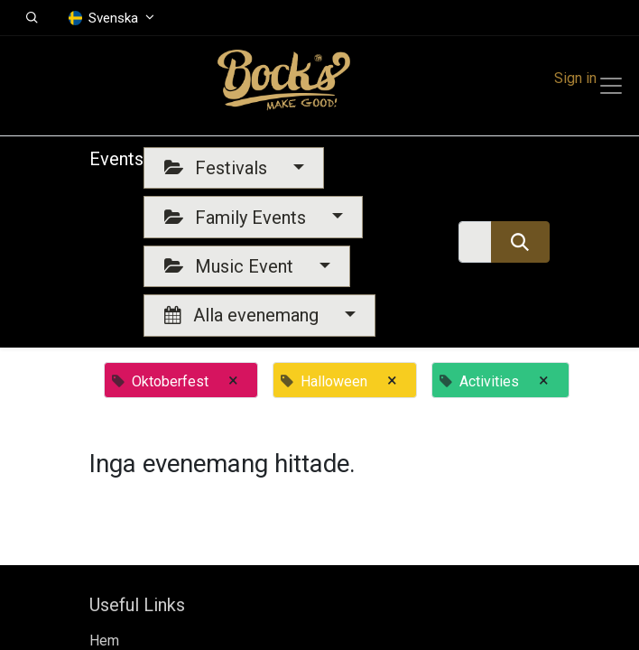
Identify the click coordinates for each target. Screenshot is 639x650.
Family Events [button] (237, 217)
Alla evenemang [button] (243, 315)
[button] (32, 18)
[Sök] (520, 242)
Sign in (575, 78)
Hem (104, 640)
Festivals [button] (218, 168)
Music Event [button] (231, 266)
